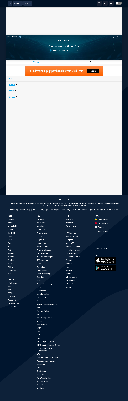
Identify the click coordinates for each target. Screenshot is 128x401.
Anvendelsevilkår (101, 261)
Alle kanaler (12, 307)
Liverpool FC (70, 240)
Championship (42, 233)
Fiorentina (69, 260)
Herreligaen (41, 364)
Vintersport (12, 270)
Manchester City (72, 236)
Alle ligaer (40, 388)
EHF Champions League (45, 342)
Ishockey (11, 223)
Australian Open (42, 381)
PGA (38, 331)
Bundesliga (41, 267)
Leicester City (71, 253)
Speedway (40, 375)
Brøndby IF (70, 223)
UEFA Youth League (44, 260)
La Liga (39, 287)
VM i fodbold (41, 297)
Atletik (10, 240)
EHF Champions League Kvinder (48, 345)
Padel (10, 274)
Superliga (40, 226)
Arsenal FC (70, 219)
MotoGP (40, 321)
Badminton (11, 257)
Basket (10, 230)
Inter (67, 267)
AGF (67, 230)
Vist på (36, 62)
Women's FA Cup (43, 311)
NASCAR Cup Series (44, 318)
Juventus (69, 274)
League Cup (41, 230)
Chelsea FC (70, 243)
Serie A (39, 281)
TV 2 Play (11, 293)
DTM (38, 354)
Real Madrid (70, 281)
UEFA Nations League (45, 257)
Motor (9, 36)
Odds (92, 62)
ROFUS (23, 210)
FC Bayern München (73, 257)
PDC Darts (40, 385)
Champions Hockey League (47, 304)
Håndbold (11, 233)
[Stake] (64, 91)
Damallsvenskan (43, 294)
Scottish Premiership (44, 284)
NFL (38, 314)
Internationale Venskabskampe (48, 358)
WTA (38, 338)
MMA (39, 368)
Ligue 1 (39, 264)
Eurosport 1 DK (13, 303)
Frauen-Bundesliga (43, 274)
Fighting (11, 260)
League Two (41, 243)
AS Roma (69, 264)
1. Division (40, 219)
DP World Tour (42, 325)
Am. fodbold (12, 226)
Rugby (10, 236)
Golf (9, 247)
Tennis (10, 243)
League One (41, 240)
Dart (9, 250)
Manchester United (73, 247)
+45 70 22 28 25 (111, 210)
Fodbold (11, 219)
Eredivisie (40, 277)
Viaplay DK (12, 300)
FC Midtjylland (71, 233)
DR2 (9, 290)
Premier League (42, 247)
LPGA (39, 328)
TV (28, 3)
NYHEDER (36, 3)
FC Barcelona (70, 284)
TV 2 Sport (11, 297)
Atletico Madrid (71, 277)
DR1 (9, 286)
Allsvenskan (41, 291)
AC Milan (69, 270)
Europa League (42, 253)
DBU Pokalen (41, 223)
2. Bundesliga (42, 270)
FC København (71, 226)
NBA (38, 308)
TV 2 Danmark (13, 283)
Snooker (11, 253)
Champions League (44, 250)
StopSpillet (31, 210)
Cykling (10, 267)
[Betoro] (64, 97)
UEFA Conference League (46, 361)
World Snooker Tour (44, 378)
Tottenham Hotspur (73, 250)
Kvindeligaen (41, 371)
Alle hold (69, 287)
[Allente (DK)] (64, 85)
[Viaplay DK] (64, 79)
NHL (38, 301)
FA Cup (39, 236)
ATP (38, 335)
